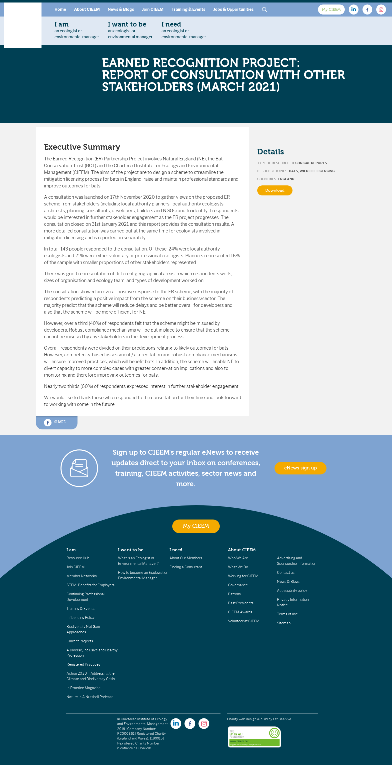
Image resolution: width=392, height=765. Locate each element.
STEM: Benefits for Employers (90, 585)
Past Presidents (241, 603)
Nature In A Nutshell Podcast (89, 697)
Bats (293, 171)
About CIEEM (87, 9)
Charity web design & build (247, 719)
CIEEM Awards (240, 612)
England (286, 179)
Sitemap (283, 623)
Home (60, 9)
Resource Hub (77, 558)
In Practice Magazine (83, 688)
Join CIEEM (153, 9)
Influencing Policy (80, 617)
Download (274, 190)
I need (176, 549)
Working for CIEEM (243, 576)
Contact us (285, 572)
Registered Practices (83, 664)
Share (55, 422)
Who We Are (238, 558)
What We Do (238, 567)
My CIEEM (331, 9)
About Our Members (186, 558)
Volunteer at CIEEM (244, 621)
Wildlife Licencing (317, 171)
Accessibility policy (292, 590)
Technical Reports (309, 163)
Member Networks (81, 576)
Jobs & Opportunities (233, 9)
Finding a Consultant (186, 567)
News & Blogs (121, 9)
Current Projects (79, 641)
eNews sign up (300, 468)
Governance (238, 585)
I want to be (131, 549)
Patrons (234, 594)
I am (71, 549)
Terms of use (287, 614)
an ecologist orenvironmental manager (76, 30)
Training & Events (188, 9)
